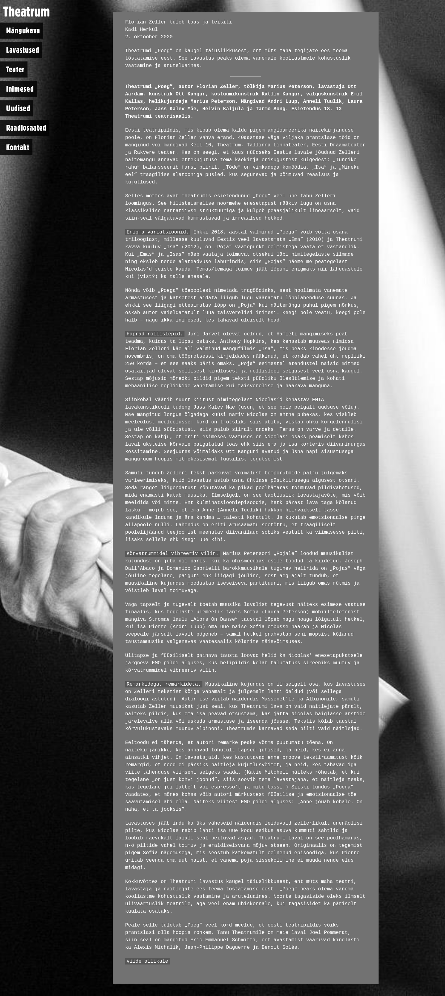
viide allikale (147, 961)
